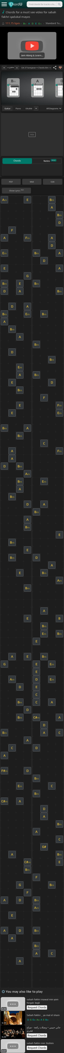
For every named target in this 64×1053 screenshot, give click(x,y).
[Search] (59, 4)
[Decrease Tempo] (4, 68)
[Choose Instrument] (36, 108)
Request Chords (37, 1007)
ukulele (28, 108)
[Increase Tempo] (17, 68)
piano (18, 108)
